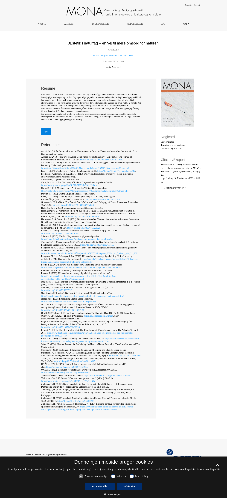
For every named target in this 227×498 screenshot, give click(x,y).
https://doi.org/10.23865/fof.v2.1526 (83, 228)
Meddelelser (135, 24)
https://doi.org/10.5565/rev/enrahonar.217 (116, 171)
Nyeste (42, 24)
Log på (197, 5)
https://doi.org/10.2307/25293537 (56, 290)
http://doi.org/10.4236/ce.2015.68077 (82, 216)
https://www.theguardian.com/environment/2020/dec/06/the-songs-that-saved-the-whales (81, 267)
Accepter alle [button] (99, 486)
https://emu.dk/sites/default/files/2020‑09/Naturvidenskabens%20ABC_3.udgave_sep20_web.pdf (85, 168)
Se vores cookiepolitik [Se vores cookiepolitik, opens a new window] (208, 469)
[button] (113, 494)
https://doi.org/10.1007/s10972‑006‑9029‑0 (60, 327)
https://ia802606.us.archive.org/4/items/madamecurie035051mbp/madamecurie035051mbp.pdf (84, 191)
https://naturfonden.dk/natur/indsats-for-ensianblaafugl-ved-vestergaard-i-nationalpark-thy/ (82, 296)
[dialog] (113, 477)
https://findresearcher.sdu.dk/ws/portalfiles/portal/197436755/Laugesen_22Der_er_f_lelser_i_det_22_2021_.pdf (92, 253)
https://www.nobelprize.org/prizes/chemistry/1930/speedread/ (69, 301)
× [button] (217, 466)
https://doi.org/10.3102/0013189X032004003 (73, 205)
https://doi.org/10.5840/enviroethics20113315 (74, 361)
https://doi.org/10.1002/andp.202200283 (75, 401)
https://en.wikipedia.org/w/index (98, 316)
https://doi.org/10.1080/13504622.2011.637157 (62, 310)
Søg (163, 24)
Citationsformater (173, 187)
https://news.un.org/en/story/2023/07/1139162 (67, 367)
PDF (46, 131)
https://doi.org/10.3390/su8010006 (125, 355)
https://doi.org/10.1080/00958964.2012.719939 (101, 159)
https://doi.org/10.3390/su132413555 (97, 245)
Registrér (188, 5)
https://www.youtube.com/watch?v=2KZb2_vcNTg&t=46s (68, 381)
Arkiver (69, 24)
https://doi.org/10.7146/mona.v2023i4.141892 (113, 55)
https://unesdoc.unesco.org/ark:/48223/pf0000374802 (65, 372)
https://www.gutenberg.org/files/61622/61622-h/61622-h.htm (69, 185)
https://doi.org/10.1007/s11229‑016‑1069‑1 (60, 233)
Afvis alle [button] (129, 486)
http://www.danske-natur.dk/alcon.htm (102, 199)
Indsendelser (100, 24)
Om (185, 24)
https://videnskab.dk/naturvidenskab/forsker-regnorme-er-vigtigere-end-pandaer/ (77, 239)
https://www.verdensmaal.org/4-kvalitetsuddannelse (107, 375)
